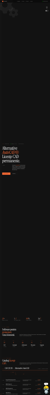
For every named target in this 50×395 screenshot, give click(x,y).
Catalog (23, 1)
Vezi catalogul (6, 173)
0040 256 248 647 (45, 1)
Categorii (19, 1)
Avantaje (27, 1)
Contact (32, 1)
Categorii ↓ (14, 173)
